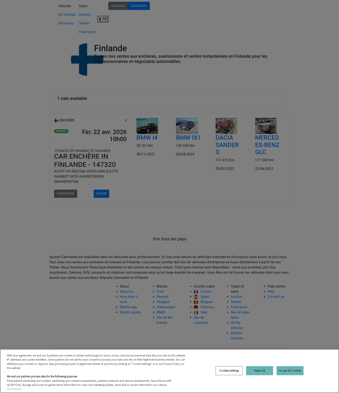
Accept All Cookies (290, 370)
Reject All (259, 370)
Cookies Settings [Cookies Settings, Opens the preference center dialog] (229, 370)
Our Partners (14, 389)
